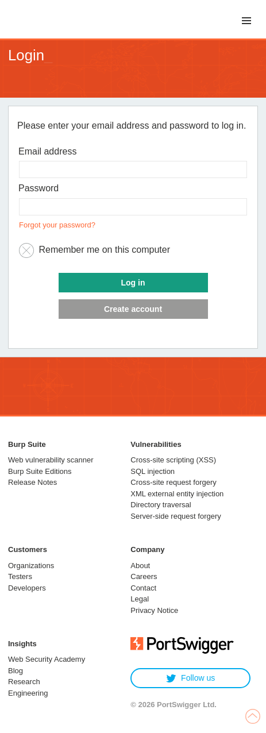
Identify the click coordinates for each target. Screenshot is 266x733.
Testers (20, 576)
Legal (139, 599)
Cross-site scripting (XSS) (173, 460)
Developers (27, 588)
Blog (15, 670)
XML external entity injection (176, 493)
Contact (143, 588)
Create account (133, 309)
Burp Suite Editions (40, 471)
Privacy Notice (154, 610)
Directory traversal (160, 504)
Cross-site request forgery (173, 482)
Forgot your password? (57, 225)
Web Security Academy (46, 659)
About (140, 565)
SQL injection (152, 471)
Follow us (190, 678)
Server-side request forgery (175, 516)
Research (24, 681)
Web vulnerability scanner (51, 460)
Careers (143, 576)
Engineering (28, 693)
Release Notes (32, 482)
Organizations (31, 565)
